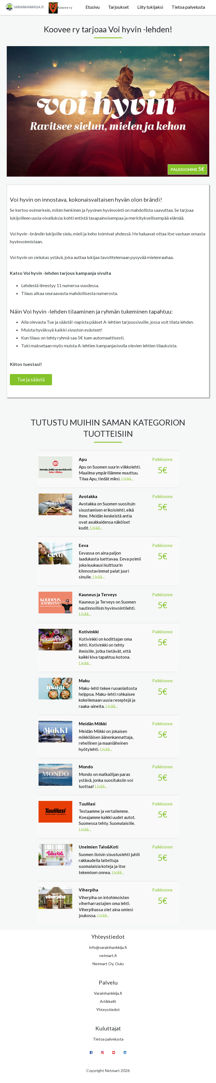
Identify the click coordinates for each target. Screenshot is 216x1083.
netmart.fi (108, 955)
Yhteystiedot (108, 1009)
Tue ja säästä (31, 379)
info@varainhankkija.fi (108, 947)
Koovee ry (60, 7)
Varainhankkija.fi (108, 993)
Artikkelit (108, 1001)
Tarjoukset (118, 7)
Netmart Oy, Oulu (108, 963)
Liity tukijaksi (150, 7)
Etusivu (93, 7)
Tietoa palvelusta (188, 7)
